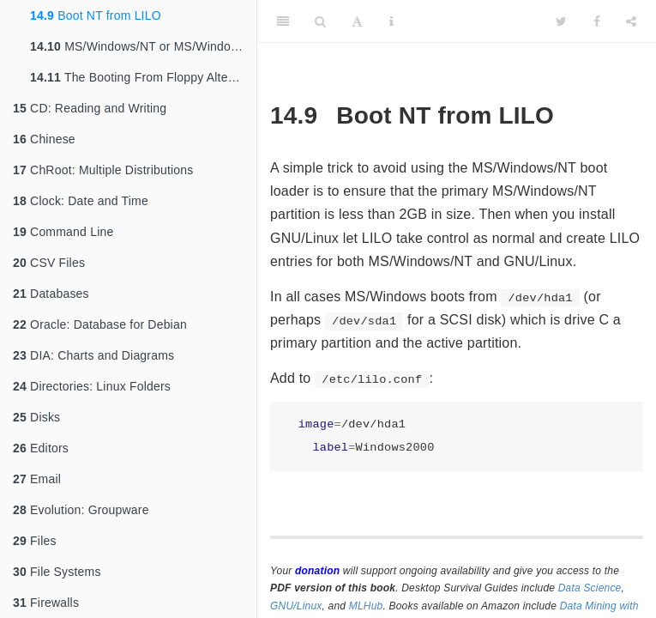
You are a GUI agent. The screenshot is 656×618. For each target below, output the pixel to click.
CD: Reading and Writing (89, 108)
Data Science (590, 588)
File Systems (57, 572)
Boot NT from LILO (95, 15)
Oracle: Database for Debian (100, 324)
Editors (41, 448)
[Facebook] (597, 21)
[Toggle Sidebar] (283, 21)
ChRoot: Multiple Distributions (103, 170)
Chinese (44, 139)
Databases (51, 293)
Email (37, 479)
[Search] (320, 21)
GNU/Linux (296, 606)
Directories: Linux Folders (92, 386)
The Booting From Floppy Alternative (143, 77)
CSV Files (49, 263)
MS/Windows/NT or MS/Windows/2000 (143, 46)
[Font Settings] (357, 21)
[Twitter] (561, 21)
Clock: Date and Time (80, 201)
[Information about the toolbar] (391, 21)
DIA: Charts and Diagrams (93, 355)
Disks (36, 417)
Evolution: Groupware (81, 510)
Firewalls (46, 602)
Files (35, 541)
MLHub (366, 606)
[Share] (631, 21)
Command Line (63, 232)
